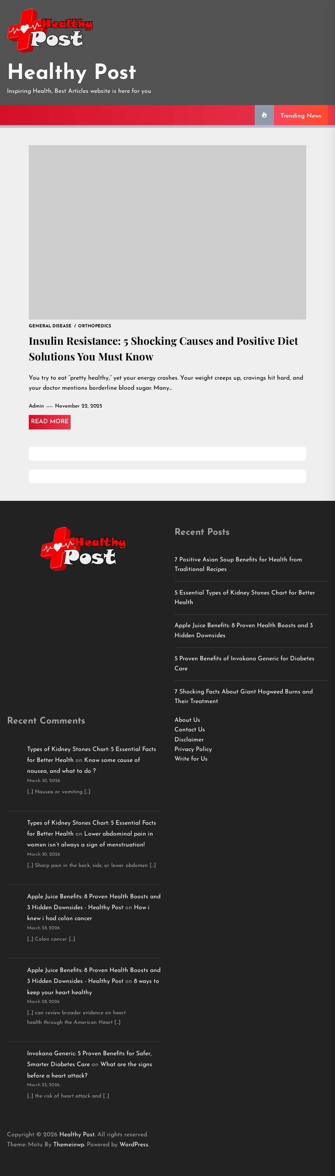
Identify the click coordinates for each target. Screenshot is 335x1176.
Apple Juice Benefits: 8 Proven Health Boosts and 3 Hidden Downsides (243, 630)
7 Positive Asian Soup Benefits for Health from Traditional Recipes (238, 565)
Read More (49, 421)
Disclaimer (189, 740)
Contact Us (189, 730)
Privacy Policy (193, 749)
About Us (187, 720)
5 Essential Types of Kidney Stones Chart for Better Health (244, 598)
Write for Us (191, 759)
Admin (36, 406)
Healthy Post (72, 73)
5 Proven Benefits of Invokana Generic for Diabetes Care (244, 664)
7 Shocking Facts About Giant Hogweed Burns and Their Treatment (243, 697)
